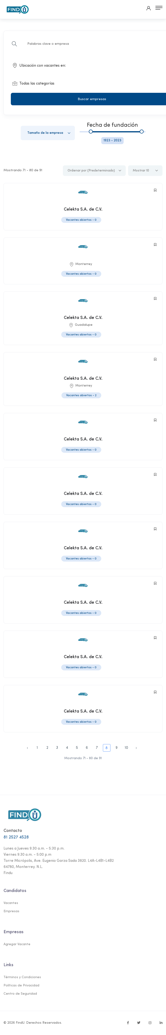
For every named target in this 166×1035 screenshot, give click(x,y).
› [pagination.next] (136, 748)
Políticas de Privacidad (21, 988)
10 (126, 748)
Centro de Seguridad (20, 996)
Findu (8, 875)
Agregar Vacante (17, 946)
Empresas (11, 913)
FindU (20, 1023)
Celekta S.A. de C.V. (83, 209)
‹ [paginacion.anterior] (27, 748)
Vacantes (11, 905)
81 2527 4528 (16, 839)
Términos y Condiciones (22, 979)
